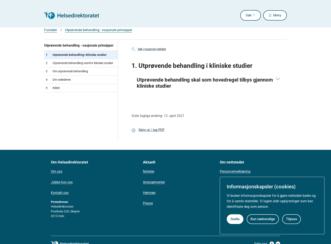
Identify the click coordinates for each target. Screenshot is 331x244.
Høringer (149, 193)
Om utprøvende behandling (67, 71)
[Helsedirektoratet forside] (74, 15)
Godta (235, 219)
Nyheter (148, 171)
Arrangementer (154, 182)
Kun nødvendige (263, 219)
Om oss (56, 171)
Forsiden (50, 30)
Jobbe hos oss (62, 182)
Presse (148, 203)
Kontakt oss (60, 193)
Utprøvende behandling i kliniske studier (76, 54)
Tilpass (291, 219)
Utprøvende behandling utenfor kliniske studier (79, 63)
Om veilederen (58, 79)
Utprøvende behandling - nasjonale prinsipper (98, 30)
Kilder (53, 88)
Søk (247, 15)
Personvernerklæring (235, 171)
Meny (277, 15)
